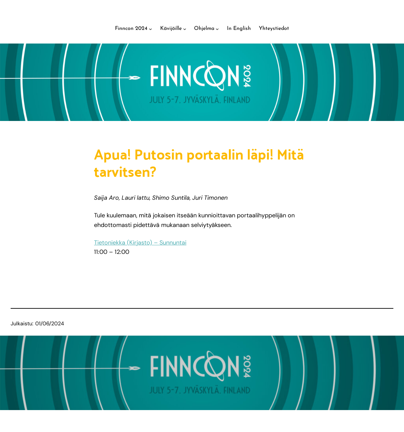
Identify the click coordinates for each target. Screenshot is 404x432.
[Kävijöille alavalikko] (184, 29)
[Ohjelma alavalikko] (217, 29)
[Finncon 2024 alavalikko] (150, 29)
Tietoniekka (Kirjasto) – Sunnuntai (140, 243)
